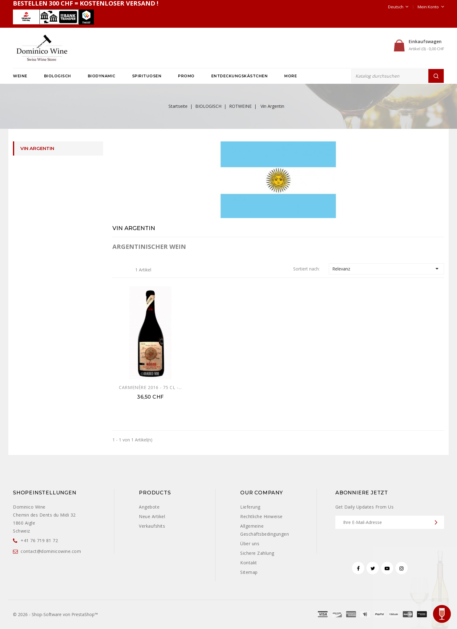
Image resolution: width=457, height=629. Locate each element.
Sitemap (249, 572)
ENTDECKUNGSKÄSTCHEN (239, 76)
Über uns (249, 543)
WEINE (20, 76)
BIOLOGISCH (57, 76)
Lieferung (250, 507)
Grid (117, 269)
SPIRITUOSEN (147, 76)
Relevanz (386, 268)
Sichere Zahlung (257, 553)
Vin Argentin (37, 148)
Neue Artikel (152, 516)
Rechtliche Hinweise (261, 516)
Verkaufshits (152, 526)
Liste (126, 269)
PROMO (186, 76)
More (290, 76)
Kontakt (248, 563)
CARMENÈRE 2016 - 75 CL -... (150, 387)
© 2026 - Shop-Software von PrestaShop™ (55, 614)
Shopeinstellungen (44, 493)
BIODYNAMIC (101, 76)
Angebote (149, 507)
